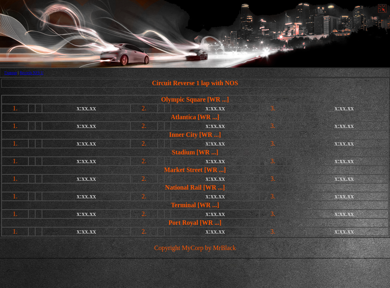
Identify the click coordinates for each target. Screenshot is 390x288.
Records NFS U (31, 73)
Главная (10, 73)
